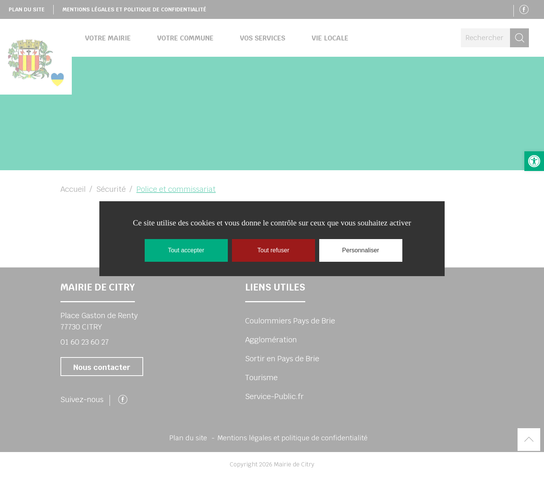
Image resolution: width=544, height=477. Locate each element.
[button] (534, 161)
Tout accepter (186, 250)
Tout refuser (273, 250)
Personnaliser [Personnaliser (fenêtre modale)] (360, 250)
